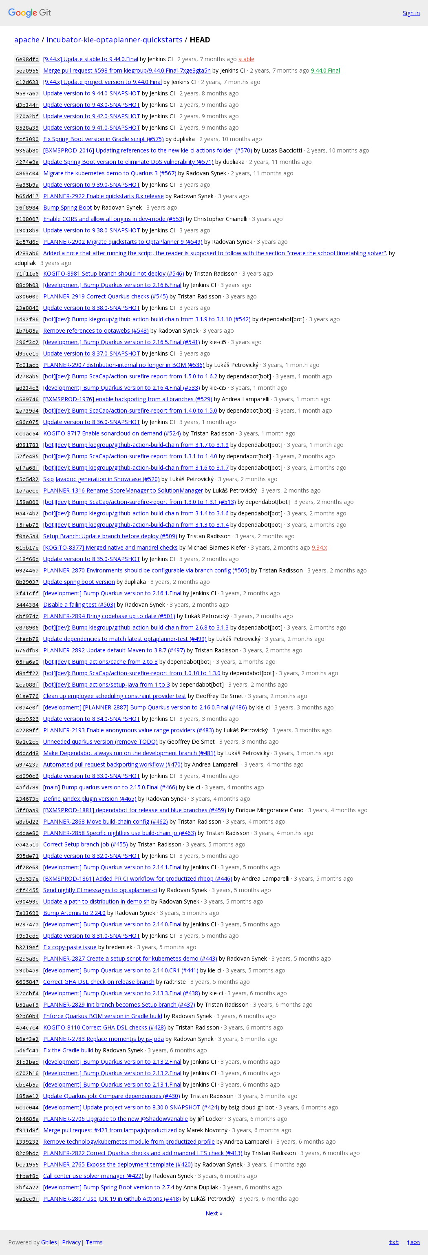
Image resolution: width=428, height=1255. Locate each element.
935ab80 (27, 150)
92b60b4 (27, 1016)
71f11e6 (27, 273)
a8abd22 (27, 821)
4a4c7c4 (27, 1027)
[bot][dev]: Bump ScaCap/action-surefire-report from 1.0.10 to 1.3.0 (132, 673)
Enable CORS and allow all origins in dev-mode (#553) (113, 219)
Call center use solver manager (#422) (93, 1176)
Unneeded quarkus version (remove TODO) (100, 741)
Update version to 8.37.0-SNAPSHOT (91, 353)
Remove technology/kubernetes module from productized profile (129, 1141)
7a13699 (27, 913)
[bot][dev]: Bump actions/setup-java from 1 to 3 (106, 684)
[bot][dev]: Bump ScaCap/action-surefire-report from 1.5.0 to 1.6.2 (130, 376)
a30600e (27, 296)
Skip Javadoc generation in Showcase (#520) (101, 479)
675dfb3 (27, 650)
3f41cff (27, 593)
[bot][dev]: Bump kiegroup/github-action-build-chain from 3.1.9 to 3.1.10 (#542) (147, 319)
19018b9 (27, 230)
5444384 (27, 604)
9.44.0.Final (325, 70)
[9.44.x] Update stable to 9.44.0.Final (90, 59)
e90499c (27, 901)
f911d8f (27, 1130)
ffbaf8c (27, 1176)
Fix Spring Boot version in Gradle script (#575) (103, 139)
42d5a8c (27, 958)
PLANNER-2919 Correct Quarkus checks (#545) (105, 296)
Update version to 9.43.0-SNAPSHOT (91, 104)
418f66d (27, 559)
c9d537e (27, 878)
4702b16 (27, 1073)
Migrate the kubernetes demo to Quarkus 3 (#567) (109, 173)
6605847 (27, 982)
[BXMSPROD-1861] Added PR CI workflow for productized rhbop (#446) (137, 878)
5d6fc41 (27, 1050)
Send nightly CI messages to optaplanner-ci (100, 890)
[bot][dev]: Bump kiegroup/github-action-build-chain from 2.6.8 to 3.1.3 (136, 627)
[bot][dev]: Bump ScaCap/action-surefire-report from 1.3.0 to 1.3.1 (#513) (139, 502)
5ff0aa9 (27, 810)
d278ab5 (27, 376)
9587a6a (27, 93)
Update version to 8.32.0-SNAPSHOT (91, 855)
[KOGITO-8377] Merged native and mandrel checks (110, 547)
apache (27, 39)
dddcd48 (27, 753)
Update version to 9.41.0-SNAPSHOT (91, 127)
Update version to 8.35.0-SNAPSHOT (91, 559)
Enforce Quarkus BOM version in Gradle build (102, 1016)
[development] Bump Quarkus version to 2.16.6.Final (112, 285)
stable (246, 59)
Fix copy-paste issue (70, 947)
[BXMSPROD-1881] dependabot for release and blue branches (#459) (134, 810)
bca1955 (27, 1164)
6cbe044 (27, 1107)
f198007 (27, 219)
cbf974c (27, 616)
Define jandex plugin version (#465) (90, 798)
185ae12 (27, 1096)
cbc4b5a (27, 1084)
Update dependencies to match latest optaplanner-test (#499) (125, 639)
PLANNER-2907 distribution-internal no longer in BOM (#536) (124, 365)
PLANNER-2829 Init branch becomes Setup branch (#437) (119, 1004)
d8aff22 (27, 673)
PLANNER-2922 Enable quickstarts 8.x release (103, 196)
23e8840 (27, 308)
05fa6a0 (27, 661)
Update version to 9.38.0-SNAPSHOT (91, 230)
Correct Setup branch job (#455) (85, 844)
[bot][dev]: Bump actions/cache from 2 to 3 (100, 661)
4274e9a (27, 162)
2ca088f (27, 684)
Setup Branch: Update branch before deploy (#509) (110, 536)
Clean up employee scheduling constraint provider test (114, 696)
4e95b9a (27, 184)
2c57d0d (27, 242)
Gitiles (49, 1242)
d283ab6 (27, 253)
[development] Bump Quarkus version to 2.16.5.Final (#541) (121, 342)
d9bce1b (27, 353)
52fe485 (27, 456)
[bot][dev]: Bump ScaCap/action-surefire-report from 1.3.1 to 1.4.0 (130, 456)
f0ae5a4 (27, 536)
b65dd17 (27, 196)
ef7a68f (27, 467)
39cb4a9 (27, 970)
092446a (27, 570)
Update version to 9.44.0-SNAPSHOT (91, 93)
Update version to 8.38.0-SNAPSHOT (91, 308)
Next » (214, 1213)
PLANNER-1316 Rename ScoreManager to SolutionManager (123, 490)
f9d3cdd (27, 935)
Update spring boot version (79, 582)
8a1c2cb (27, 741)
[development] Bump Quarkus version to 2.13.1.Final (112, 1084)
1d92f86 (27, 319)
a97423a (27, 764)
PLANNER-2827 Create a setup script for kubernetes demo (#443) (130, 958)
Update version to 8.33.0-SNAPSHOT (91, 776)
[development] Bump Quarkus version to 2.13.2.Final (112, 1061)
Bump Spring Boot (67, 207)
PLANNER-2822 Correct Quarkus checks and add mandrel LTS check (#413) (143, 1153)
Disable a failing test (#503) (79, 604)
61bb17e (27, 547)
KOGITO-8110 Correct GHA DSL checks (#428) (104, 1027)
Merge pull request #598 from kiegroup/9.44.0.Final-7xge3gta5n (127, 70)
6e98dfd (27, 59)
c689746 (27, 399)
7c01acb (27, 365)
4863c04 (27, 173)
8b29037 (27, 582)
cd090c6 (27, 776)
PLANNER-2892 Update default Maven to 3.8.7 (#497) (114, 650)
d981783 (27, 445)
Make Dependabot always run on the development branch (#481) (129, 753)
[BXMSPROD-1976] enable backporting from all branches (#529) (127, 399)
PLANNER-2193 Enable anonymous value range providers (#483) (128, 730)
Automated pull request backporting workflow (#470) (113, 764)
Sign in (411, 13)
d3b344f (27, 105)
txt (394, 1242)
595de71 (27, 856)
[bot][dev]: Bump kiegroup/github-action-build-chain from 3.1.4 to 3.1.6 (136, 513)
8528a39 (27, 127)
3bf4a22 (27, 1187)
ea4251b (27, 844)
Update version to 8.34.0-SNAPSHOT (91, 719)
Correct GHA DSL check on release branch (98, 981)
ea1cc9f (27, 1198)
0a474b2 (27, 513)
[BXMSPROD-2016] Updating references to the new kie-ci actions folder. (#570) (147, 150)
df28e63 (27, 867)
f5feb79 (27, 524)
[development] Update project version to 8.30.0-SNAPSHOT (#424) (131, 1107)
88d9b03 (27, 285)
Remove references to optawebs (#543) (96, 330)
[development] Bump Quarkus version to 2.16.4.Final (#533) (121, 387)
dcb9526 (27, 719)
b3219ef (27, 947)
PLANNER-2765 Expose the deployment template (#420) (118, 1164)
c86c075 (27, 422)
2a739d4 (27, 410)
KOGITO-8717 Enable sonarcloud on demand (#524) (112, 433)
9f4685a (27, 1119)
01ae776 (27, 696)
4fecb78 (27, 639)
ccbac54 (27, 433)
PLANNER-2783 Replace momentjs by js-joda (103, 1039)
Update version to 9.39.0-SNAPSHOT (91, 184)
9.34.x (319, 547)
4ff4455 (27, 890)
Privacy (71, 1242)
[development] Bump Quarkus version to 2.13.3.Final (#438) (121, 993)
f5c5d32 (27, 479)
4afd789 (27, 787)
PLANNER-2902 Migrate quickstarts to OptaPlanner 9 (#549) (123, 241)
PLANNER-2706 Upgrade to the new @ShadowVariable (115, 1118)
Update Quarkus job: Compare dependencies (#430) (111, 1096)
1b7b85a (27, 330)
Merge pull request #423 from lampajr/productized (110, 1130)
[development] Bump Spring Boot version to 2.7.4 (108, 1187)
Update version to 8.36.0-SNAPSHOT (91, 422)
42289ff (27, 730)
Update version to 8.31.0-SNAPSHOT (91, 935)
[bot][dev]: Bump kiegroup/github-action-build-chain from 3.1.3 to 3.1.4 (136, 524)
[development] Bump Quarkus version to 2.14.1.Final (112, 867)
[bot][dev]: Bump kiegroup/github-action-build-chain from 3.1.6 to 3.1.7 (136, 467)
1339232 (27, 1141)
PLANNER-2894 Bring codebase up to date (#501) (109, 616)
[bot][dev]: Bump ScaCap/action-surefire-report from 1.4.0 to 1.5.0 (130, 410)
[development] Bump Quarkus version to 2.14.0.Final (112, 924)
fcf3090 (27, 139)
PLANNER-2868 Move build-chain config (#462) (105, 821)
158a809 (27, 502)
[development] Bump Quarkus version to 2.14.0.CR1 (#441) (121, 970)
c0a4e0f (27, 707)
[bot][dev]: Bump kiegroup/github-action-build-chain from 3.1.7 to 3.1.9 (136, 445)
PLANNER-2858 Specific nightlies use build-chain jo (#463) (119, 833)
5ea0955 (27, 70)
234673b (27, 798)
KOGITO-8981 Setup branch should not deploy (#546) (113, 273)
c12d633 (27, 82)
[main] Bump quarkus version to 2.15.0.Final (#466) (110, 787)
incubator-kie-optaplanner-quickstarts (114, 39)
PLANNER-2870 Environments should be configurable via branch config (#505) (146, 570)
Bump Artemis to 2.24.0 (74, 913)
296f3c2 (27, 342)
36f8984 (27, 207)
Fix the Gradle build (68, 1050)
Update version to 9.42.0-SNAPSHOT (91, 116)
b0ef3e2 (27, 1039)
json (413, 1242)
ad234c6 (27, 387)
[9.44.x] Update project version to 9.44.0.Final (102, 82)
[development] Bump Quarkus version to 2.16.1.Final (112, 593)
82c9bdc (27, 1153)
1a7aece (27, 490)
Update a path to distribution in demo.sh (96, 901)
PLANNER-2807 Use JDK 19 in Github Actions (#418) (112, 1198)
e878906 (27, 627)
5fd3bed (27, 1061)
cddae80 (27, 833)
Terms (94, 1242)
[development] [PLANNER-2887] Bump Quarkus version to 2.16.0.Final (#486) (145, 707)
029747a (27, 924)
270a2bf (27, 116)
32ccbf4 (27, 993)
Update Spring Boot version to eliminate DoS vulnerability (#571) (128, 162)
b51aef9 (27, 1004)
